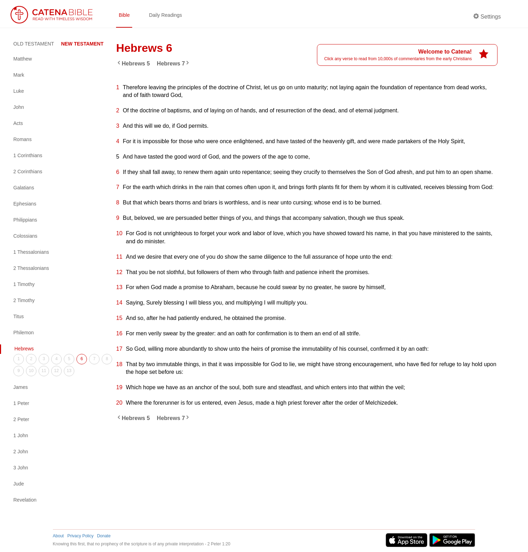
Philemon (23, 332)
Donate (104, 535)
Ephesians (24, 204)
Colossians (25, 236)
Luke (18, 91)
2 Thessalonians (31, 268)
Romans (22, 139)
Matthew (22, 59)
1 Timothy (24, 284)
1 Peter (21, 403)
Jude (18, 484)
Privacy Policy (80, 535)
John (18, 107)
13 (69, 370)
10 (31, 370)
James (20, 387)
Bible (124, 15)
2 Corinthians (27, 171)
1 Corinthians (27, 155)
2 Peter (21, 419)
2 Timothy (24, 300)
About (58, 535)
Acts (18, 123)
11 (43, 370)
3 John (20, 467)
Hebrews (24, 348)
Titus (18, 316)
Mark (18, 75)
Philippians (25, 220)
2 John (20, 451)
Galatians (23, 187)
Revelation (24, 500)
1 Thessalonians (31, 252)
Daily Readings (165, 15)
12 (56, 370)
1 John (20, 435)
